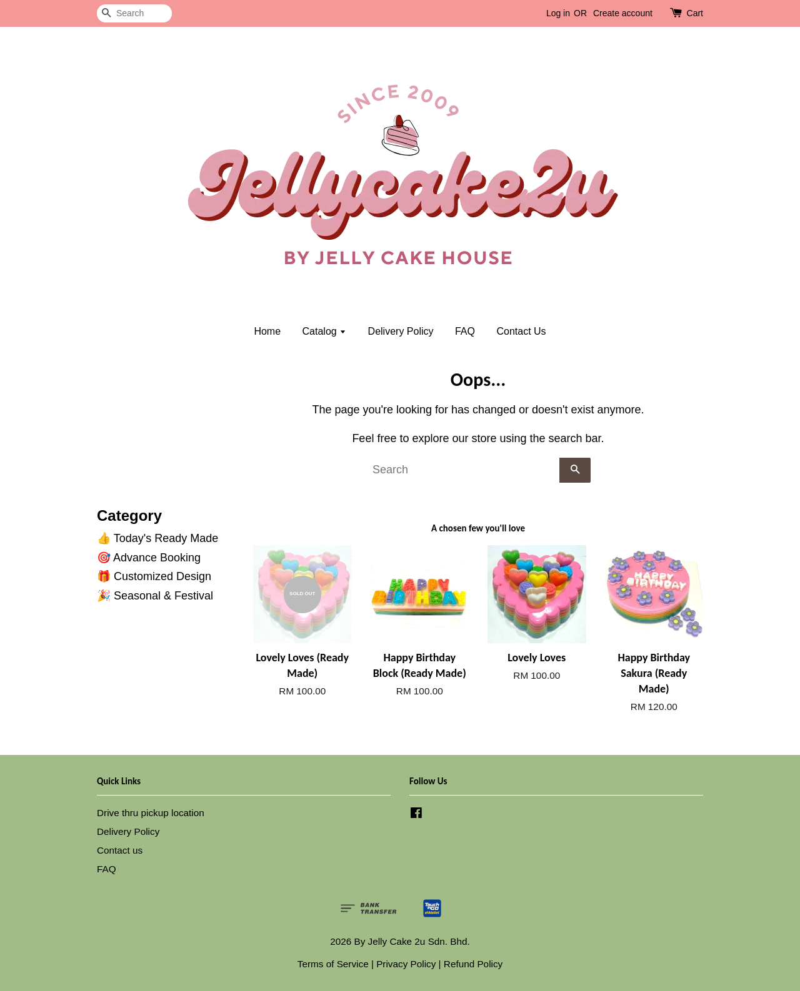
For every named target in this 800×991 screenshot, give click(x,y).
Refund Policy (473, 964)
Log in (558, 13)
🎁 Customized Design (154, 576)
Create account (622, 13)
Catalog (324, 331)
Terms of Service (333, 964)
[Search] (134, 13)
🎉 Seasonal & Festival (155, 595)
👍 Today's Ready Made (157, 538)
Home (267, 331)
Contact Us (521, 331)
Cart (695, 13)
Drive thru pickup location (150, 812)
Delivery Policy (401, 331)
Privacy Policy (406, 964)
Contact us (119, 850)
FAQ (465, 331)
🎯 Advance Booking (149, 557)
